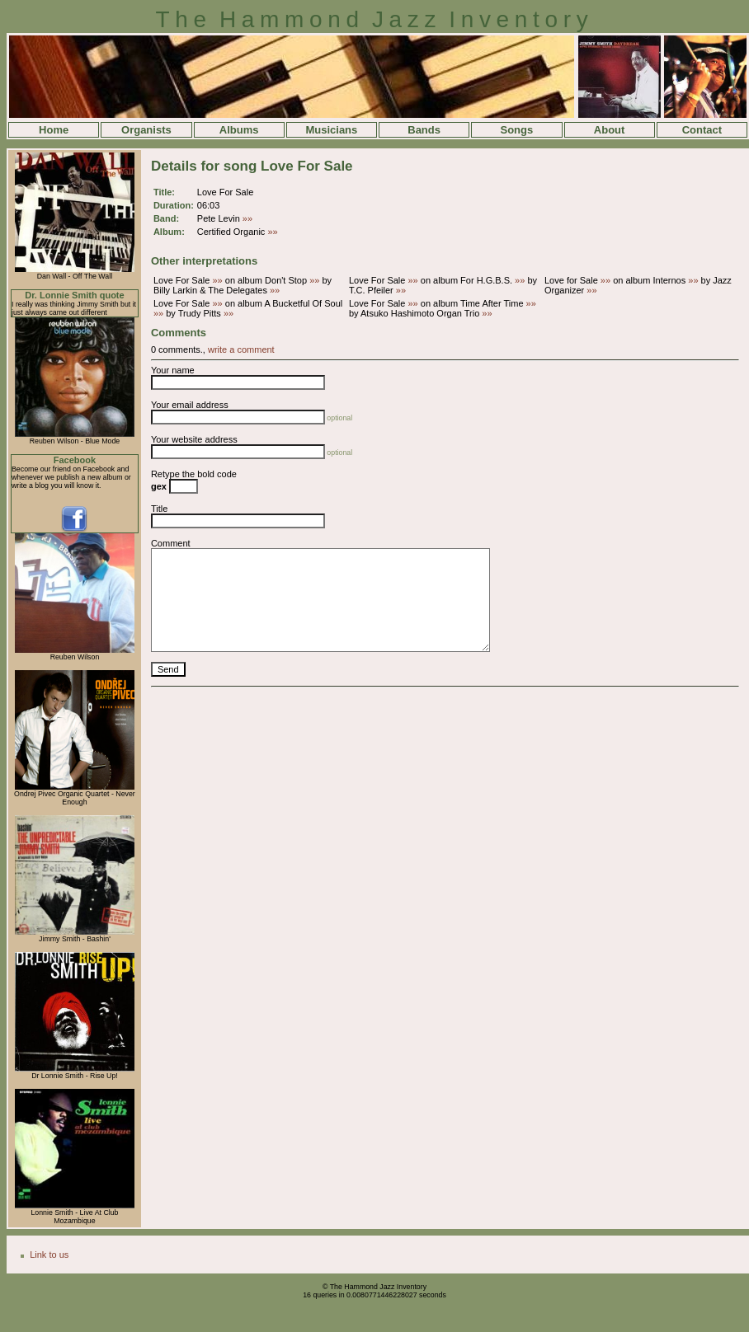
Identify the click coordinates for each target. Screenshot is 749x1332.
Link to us (49, 1254)
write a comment (241, 349)
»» (247, 218)
